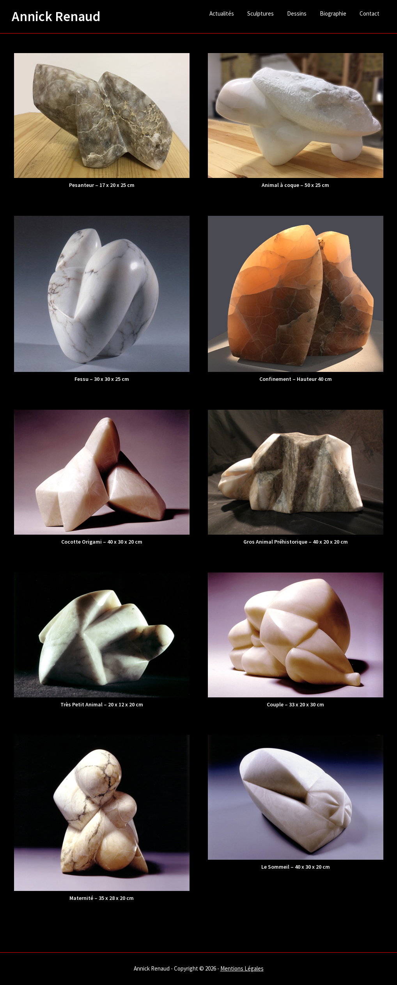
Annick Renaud (56, 16)
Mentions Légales (242, 968)
